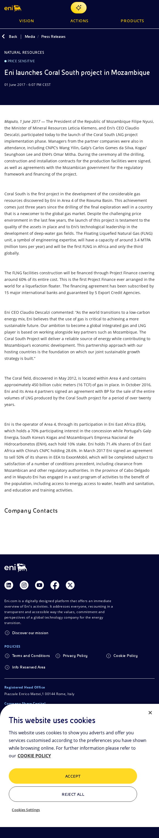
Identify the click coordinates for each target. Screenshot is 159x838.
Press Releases (53, 36)
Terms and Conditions (31, 655)
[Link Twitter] (70, 585)
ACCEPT (73, 776)
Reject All (73, 794)
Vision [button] (26, 21)
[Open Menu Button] (151, 7)
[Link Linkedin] (8, 585)
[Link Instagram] (24, 585)
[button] (13, 7)
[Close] (150, 713)
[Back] (3, 36)
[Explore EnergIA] (79, 7)
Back (13, 36)
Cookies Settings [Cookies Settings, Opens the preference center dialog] (26, 809)
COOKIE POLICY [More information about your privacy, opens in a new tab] (34, 756)
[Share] (21, 95)
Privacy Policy (75, 655)
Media (30, 36)
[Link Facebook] (54, 585)
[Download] (7, 95)
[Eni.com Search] (138, 7)
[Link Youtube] (39, 585)
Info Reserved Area (29, 667)
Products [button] (132, 21)
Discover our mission (30, 633)
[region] (79, 771)
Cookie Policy (125, 655)
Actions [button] (79, 21)
